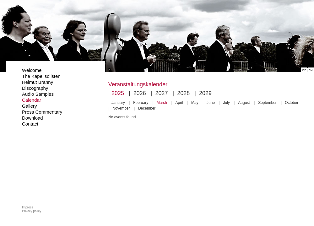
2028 (183, 93)
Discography (35, 88)
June (211, 102)
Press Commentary (42, 112)
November (121, 108)
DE (304, 70)
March (162, 102)
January (118, 102)
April (179, 102)
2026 (139, 93)
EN (311, 70)
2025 (117, 93)
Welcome (31, 70)
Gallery (29, 106)
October (291, 102)
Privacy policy (31, 211)
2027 (161, 93)
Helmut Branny (37, 82)
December (146, 108)
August (244, 102)
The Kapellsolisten (41, 76)
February (140, 102)
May (194, 102)
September (267, 102)
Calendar (31, 100)
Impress (27, 207)
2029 (205, 93)
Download (32, 118)
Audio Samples (38, 94)
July (226, 102)
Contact (30, 123)
